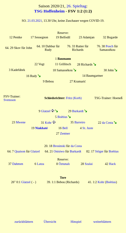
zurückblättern (23, 221)
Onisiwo (59, 151)
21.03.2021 (35, 20)
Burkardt (78, 111)
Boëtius (62, 117)
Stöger (99, 151)
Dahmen (17, 164)
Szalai (88, 164)
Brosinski (59, 146)
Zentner (65, 133)
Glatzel (45, 111)
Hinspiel (76, 221)
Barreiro (79, 122)
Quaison (19, 151)
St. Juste (87, 128)
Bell (65, 128)
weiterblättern (102, 221)
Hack (112, 164)
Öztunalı (64, 164)
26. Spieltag (76, 6)
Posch (109, 46)
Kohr (48, 122)
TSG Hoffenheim (49, 11)
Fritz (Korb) (74, 98)
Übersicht (50, 221)
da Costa (107, 122)
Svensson (10, 100)
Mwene (20, 122)
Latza (40, 164)
